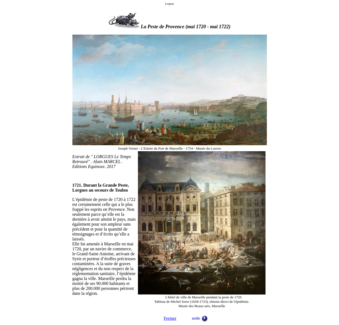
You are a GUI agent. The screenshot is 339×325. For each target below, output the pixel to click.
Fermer (170, 318)
